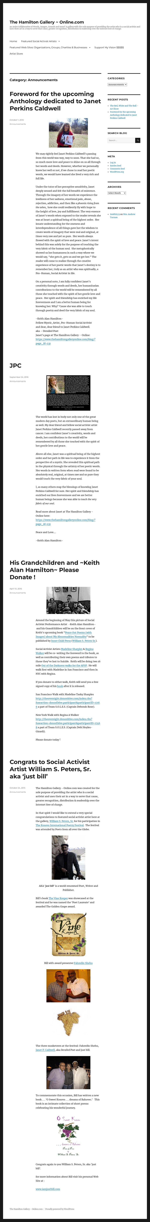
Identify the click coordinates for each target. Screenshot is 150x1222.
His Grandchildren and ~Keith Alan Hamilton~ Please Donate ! (55, 570)
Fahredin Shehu (83, 963)
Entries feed (115, 165)
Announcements (18, 124)
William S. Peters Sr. (84, 640)
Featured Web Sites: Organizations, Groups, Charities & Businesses (48, 47)
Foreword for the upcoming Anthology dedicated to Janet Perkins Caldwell (55, 101)
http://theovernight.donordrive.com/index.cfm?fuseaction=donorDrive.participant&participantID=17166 (68, 702)
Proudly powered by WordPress (59, 1209)
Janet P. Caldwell (45, 1049)
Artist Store (16, 53)
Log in (113, 162)
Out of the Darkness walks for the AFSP (64, 665)
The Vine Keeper (58, 898)
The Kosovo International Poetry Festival (60, 825)
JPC (15, 365)
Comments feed (117, 169)
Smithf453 (115, 214)
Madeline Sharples (71, 649)
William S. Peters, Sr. (61, 821)
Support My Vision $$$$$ (109, 47)
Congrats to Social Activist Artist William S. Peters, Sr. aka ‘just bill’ (50, 769)
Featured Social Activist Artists (39, 41)
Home (13, 41)
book (60, 686)
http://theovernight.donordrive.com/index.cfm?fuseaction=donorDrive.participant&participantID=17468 (68, 723)
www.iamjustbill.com (48, 1189)
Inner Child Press (61, 640)
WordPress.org (117, 172)
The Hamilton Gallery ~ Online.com (47, 22)
